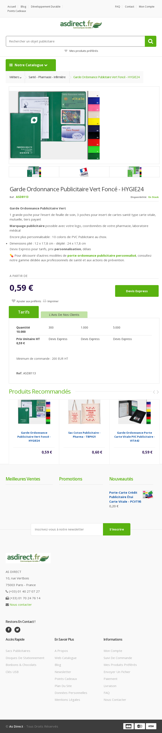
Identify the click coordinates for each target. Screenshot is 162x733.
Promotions (70, 479)
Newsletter (63, 672)
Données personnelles (71, 693)
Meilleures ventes (23, 479)
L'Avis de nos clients (64, 314)
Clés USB (12, 672)
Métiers (14, 77)
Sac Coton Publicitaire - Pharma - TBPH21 (84, 435)
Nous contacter (21, 604)
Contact (129, 6)
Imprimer (53, 301)
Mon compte (146, 6)
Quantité (23, 327)
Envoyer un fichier (117, 672)
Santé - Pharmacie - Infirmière (47, 77)
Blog (23, 6)
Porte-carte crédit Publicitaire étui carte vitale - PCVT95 (125, 497)
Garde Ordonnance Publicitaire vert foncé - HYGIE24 (106, 77)
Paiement (110, 679)
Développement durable (45, 6)
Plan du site (63, 686)
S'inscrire (116, 529)
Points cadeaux (17, 11)
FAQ (117, 6)
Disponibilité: (139, 197)
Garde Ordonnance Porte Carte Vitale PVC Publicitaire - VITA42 (134, 436)
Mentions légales (67, 699)
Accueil (12, 6)
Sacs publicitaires (18, 651)
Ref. (12, 197)
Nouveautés (121, 479)
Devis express (137, 291)
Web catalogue (66, 658)
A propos (61, 651)
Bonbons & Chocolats (21, 665)
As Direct (16, 726)
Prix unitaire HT (28, 339)
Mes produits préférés (81, 51)
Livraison (110, 686)
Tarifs (24, 312)
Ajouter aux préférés (29, 301)
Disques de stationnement (25, 658)
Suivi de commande (118, 658)
